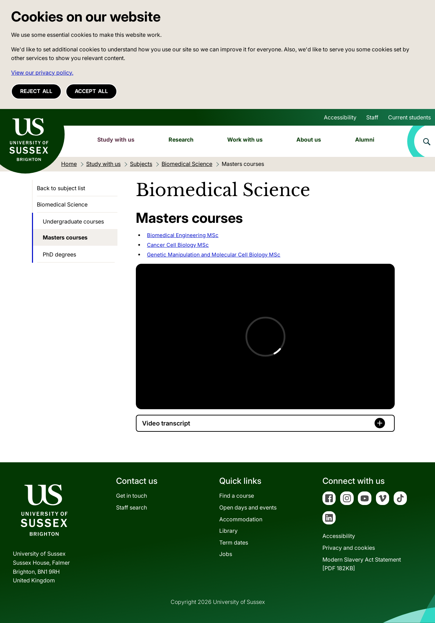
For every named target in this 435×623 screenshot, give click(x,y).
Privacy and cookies (348, 547)
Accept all (91, 91)
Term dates (233, 542)
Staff (372, 117)
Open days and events (248, 507)
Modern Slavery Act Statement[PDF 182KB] (361, 564)
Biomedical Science (62, 204)
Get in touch (131, 495)
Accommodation (240, 519)
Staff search (131, 507)
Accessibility (340, 117)
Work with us (245, 139)
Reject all (36, 91)
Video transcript (166, 423)
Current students (409, 117)
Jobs (225, 553)
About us (308, 139)
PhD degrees (59, 254)
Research (181, 139)
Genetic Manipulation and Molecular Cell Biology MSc (213, 254)
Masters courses (65, 237)
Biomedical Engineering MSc (183, 235)
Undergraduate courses (73, 221)
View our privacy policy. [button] (42, 72)
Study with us (115, 139)
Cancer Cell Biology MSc (178, 245)
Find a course (236, 495)
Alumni (364, 139)
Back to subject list (61, 188)
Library (228, 530)
